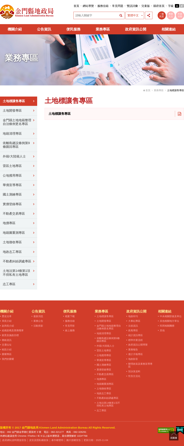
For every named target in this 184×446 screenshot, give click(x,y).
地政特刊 (133, 316)
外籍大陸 (180, 15)
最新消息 (38, 316)
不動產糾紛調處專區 (17, 261)
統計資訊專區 (135, 335)
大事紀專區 (134, 321)
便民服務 (73, 29)
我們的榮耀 (8, 359)
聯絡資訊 (7, 340)
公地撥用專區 (12, 175)
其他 (162, 330)
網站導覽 (88, 5)
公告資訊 (44, 29)
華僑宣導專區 (12, 185)
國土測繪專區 (12, 194)
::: (72, 5)
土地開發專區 (12, 110)
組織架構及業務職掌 (13, 330)
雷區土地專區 (12, 166)
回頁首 (173, 435)
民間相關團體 (167, 325)
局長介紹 (7, 321)
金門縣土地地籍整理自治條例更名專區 (17, 122)
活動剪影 (38, 325)
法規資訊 (133, 325)
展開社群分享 (148, 15)
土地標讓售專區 (14, 101)
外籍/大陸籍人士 (14, 156)
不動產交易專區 (14, 213)
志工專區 (9, 284)
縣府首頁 (158, 5)
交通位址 (7, 344)
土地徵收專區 (12, 242)
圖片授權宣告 (73, 440)
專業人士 (171, 15)
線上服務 (70, 330)
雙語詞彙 (132, 5)
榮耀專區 (7, 354)
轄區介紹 (7, 349)
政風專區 (133, 330)
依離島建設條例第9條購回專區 (16, 145)
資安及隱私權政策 (39, 440)
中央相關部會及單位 (171, 316)
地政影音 (133, 359)
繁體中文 (133, 15)
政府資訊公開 (135, 29)
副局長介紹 (8, 325)
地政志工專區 (12, 252)
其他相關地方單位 (169, 321)
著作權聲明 (57, 440)
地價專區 (9, 223)
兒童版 (145, 5)
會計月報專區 (135, 354)
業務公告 (38, 321)
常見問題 (117, 5)
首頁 (76, 5)
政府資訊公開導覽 (138, 344)
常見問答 (70, 325)
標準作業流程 (135, 340)
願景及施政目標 (10, 335)
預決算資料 (134, 371)
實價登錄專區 (12, 204)
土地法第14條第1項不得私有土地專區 (16, 272)
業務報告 (133, 349)
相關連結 (169, 29)
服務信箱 (103, 5)
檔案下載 (70, 316)
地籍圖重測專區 (14, 233)
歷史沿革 (7, 316)
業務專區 (103, 29)
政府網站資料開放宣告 (14, 440)
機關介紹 (15, 29)
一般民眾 (161, 15)
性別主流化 (134, 376)
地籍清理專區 (12, 133)
